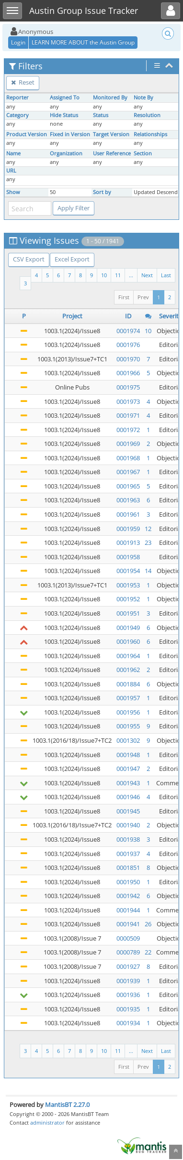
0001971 (128, 415)
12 (148, 528)
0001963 (128, 500)
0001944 (128, 910)
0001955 (128, 726)
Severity (170, 316)
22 (148, 952)
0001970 (128, 359)
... (131, 275)
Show (13, 192)
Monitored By (110, 97)
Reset (22, 82)
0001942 (128, 895)
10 (104, 275)
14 (148, 570)
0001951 (128, 613)
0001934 (128, 1023)
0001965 (128, 486)
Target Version (111, 134)
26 (148, 924)
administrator (47, 1122)
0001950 (128, 882)
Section (143, 153)
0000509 (128, 938)
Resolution (147, 115)
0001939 (128, 980)
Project (72, 316)
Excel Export (72, 259)
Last (166, 275)
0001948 (128, 754)
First (123, 297)
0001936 (128, 994)
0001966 (128, 373)
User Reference (112, 153)
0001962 (128, 669)
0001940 (128, 825)
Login (18, 42)
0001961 (128, 514)
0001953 (128, 585)
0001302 (128, 740)
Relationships (150, 134)
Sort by (102, 192)
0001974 (128, 330)
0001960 (128, 641)
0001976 (128, 344)
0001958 (128, 557)
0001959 (128, 528)
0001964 (128, 655)
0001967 (128, 471)
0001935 (128, 1009)
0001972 (128, 429)
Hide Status (64, 115)
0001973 (128, 401)
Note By (143, 97)
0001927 (128, 966)
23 (148, 542)
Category (17, 115)
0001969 (128, 443)
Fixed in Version (70, 134)
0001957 (128, 698)
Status (100, 115)
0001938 (128, 839)
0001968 (128, 458)
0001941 (128, 924)
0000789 (128, 952)
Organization (66, 153)
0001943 (128, 783)
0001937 (128, 853)
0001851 (128, 867)
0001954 (128, 570)
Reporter (17, 97)
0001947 (128, 768)
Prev (143, 297)
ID (128, 316)
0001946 (128, 796)
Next (147, 275)
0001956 (128, 712)
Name (13, 153)
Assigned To (65, 97)
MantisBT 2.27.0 (67, 1104)
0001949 (128, 627)
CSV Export (29, 259)
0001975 (128, 387)
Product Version (26, 134)
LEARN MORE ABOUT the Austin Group (83, 42)
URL (11, 170)
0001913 (128, 542)
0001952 (128, 599)
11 (118, 275)
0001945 (128, 811)
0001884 (128, 684)
